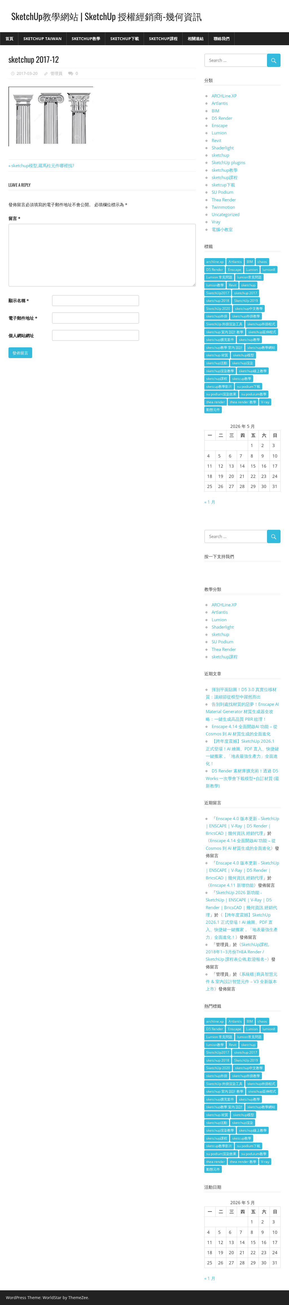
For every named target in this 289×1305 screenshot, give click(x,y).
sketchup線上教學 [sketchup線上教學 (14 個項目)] (253, 371)
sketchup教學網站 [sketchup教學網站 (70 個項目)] (261, 347)
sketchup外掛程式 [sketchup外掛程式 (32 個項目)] (261, 324)
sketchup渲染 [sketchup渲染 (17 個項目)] (242, 363)
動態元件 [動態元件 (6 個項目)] (213, 409)
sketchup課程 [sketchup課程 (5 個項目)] (216, 378)
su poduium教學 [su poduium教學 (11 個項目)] (253, 394)
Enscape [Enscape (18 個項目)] (234, 269)
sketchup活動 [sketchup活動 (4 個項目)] (216, 363)
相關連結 (195, 38)
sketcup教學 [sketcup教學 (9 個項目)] (241, 378)
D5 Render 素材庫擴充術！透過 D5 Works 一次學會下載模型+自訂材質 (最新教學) (242, 778)
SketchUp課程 (163, 38)
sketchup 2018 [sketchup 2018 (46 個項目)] (217, 300)
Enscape (219, 125)
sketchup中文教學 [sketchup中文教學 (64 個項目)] (249, 308)
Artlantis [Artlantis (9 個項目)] (235, 261)
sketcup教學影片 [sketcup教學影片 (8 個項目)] (219, 386)
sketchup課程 (225, 177)
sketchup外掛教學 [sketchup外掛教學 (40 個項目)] (246, 316)
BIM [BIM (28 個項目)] (250, 261)
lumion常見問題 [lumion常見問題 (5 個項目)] (249, 277)
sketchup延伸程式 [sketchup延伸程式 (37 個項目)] (262, 332)
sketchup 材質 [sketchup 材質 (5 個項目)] (217, 355)
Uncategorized (226, 214)
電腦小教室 (222, 229)
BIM (215, 111)
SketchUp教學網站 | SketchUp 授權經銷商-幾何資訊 (106, 16)
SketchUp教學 (86, 38)
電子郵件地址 (22, 318)
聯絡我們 (221, 38)
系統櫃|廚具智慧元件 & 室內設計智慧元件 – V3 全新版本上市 (241, 981)
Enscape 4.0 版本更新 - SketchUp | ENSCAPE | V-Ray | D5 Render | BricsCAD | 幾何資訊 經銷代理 (242, 826)
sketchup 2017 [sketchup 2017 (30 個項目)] (245, 293)
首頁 (9, 38)
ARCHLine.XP (224, 96)
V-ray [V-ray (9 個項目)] (265, 402)
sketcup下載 (223, 185)
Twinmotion (223, 207)
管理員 (56, 73)
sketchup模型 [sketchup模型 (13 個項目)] (243, 355)
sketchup (220, 155)
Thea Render (224, 199)
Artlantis (220, 103)
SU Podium (222, 192)
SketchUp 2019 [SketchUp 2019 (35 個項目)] (246, 300)
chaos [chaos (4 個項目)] (262, 261)
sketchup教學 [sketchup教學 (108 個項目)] (249, 339)
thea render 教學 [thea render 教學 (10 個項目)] (243, 402)
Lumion (219, 133)
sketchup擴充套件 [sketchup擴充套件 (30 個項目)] (220, 339)
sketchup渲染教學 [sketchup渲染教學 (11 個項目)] (220, 371)
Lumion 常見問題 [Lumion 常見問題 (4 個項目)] (219, 277)
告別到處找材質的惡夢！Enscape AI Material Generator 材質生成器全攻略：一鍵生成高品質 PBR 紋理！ (242, 711)
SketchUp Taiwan (42, 38)
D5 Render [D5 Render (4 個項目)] (214, 269)
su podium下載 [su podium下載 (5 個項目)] (248, 386)
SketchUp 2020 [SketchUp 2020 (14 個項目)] (218, 308)
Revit (216, 140)
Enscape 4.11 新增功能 (232, 885)
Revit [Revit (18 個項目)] (233, 285)
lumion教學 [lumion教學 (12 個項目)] (215, 285)
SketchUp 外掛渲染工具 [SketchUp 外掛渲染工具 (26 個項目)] (224, 324)
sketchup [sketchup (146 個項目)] (248, 285)
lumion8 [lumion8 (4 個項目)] (268, 269)
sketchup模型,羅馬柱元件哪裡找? (42, 165)
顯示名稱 (18, 300)
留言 (14, 218)
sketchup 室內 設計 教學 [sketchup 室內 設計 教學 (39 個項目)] (224, 332)
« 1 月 (209, 502)
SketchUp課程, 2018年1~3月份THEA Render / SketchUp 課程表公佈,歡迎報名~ (237, 952)
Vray (216, 222)
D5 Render (222, 118)
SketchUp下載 (124, 38)
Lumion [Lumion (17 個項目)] (252, 269)
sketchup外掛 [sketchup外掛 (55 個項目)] (216, 316)
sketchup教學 (225, 170)
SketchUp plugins (228, 162)
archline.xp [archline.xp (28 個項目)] (215, 261)
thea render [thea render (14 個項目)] (215, 402)
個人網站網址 (21, 335)
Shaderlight (223, 148)
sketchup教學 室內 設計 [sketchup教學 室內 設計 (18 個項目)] (224, 347)
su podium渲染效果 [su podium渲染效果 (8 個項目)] (221, 394)
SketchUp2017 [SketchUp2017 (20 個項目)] (217, 293)
